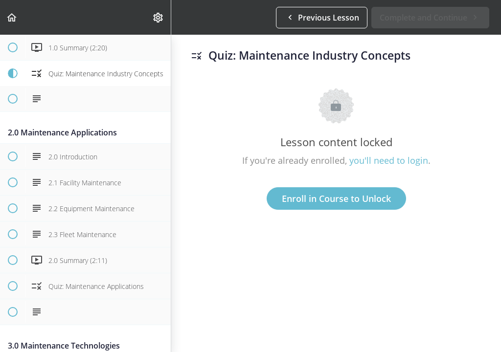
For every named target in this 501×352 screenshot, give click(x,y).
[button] (12, 17)
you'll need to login (388, 160)
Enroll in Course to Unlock (336, 198)
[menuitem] (158, 17)
